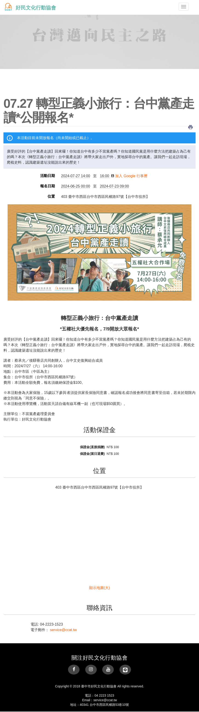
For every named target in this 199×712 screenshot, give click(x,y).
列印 (190, 127)
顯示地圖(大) (99, 588)
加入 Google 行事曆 (129, 176)
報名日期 (47, 186)
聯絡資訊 (99, 608)
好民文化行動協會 (36, 8)
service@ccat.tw (63, 630)
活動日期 (47, 176)
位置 (51, 196)
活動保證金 (99, 430)
